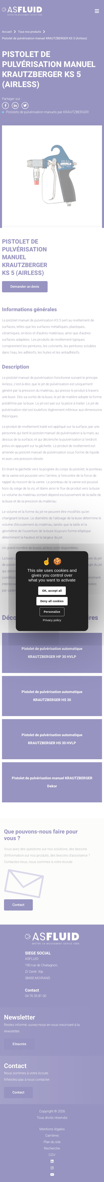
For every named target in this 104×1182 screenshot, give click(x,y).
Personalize (52, 611)
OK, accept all (52, 590)
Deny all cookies (52, 601)
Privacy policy (52, 620)
